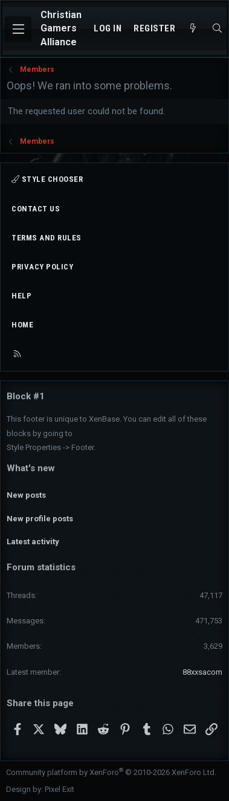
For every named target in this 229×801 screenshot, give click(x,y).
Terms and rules (46, 237)
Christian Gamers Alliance (61, 28)
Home (22, 324)
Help (21, 295)
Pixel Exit (59, 789)
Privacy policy (42, 266)
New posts (26, 495)
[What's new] (193, 28)
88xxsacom (202, 672)
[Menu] (18, 29)
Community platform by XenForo (111, 772)
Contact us (35, 208)
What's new (31, 468)
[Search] (217, 28)
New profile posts (40, 518)
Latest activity (33, 541)
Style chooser (47, 179)
